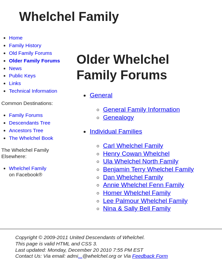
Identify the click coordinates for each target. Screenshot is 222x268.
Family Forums (26, 115)
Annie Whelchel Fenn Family (143, 184)
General (101, 95)
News (15, 68)
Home (16, 38)
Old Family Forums (30, 53)
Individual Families (116, 131)
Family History (25, 45)
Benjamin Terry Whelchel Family (148, 169)
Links (15, 83)
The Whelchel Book (31, 138)
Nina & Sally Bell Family (137, 208)
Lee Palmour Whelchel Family (145, 200)
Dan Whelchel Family (133, 177)
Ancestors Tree (26, 130)
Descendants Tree (29, 123)
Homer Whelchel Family (137, 192)
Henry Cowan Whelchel (136, 153)
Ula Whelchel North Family (140, 161)
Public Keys (22, 75)
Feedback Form (150, 256)
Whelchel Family (27, 168)
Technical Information (33, 91)
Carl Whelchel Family (133, 145)
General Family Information (141, 109)
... (80, 256)
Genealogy (118, 117)
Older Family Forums (34, 60)
